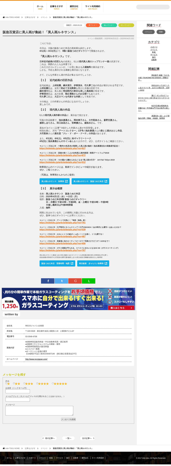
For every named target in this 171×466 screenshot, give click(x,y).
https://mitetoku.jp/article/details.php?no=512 (63, 162)
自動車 (154, 60)
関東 (161, 32)
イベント (44, 17)
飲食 (154, 52)
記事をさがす (30, 17)
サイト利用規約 (98, 460)
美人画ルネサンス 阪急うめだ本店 (88, 181)
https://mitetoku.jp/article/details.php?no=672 (63, 155)
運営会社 (84, 460)
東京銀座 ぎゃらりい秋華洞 (91, 263)
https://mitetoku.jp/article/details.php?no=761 (63, 223)
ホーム (9, 460)
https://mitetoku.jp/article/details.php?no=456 (63, 243)
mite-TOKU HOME (12, 17)
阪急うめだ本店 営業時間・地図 (55, 263)
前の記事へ (50, 440)
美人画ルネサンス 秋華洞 (52, 181)
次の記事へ (87, 440)
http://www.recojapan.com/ (36, 359)
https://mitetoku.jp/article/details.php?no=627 (63, 148)
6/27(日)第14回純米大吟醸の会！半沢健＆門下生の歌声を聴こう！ (153, 108)
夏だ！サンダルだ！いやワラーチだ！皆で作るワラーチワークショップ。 (153, 98)
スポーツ (153, 47)
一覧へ (68, 440)
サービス (153, 55)
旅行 (154, 57)
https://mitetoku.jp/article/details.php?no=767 (63, 250)
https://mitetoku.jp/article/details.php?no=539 (63, 229)
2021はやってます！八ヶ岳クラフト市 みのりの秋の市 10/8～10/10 (153, 87)
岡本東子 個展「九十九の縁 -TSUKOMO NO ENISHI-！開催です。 (153, 77)
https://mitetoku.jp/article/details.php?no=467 (63, 236)
